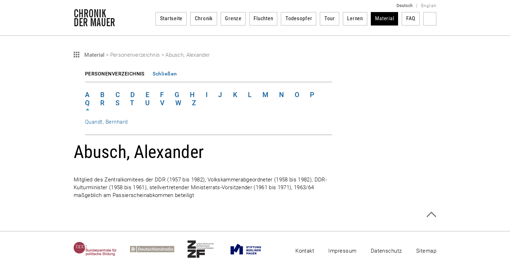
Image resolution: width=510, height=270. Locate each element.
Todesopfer (298, 18)
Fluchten (263, 18)
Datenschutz (386, 251)
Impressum (342, 251)
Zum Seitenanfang (431, 215)
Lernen (355, 18)
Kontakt (304, 251)
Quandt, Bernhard (106, 122)
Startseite (171, 18)
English (428, 5)
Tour (329, 18)
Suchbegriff (429, 19)
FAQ (410, 18)
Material (384, 18)
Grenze (233, 18)
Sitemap (426, 251)
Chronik (204, 18)
